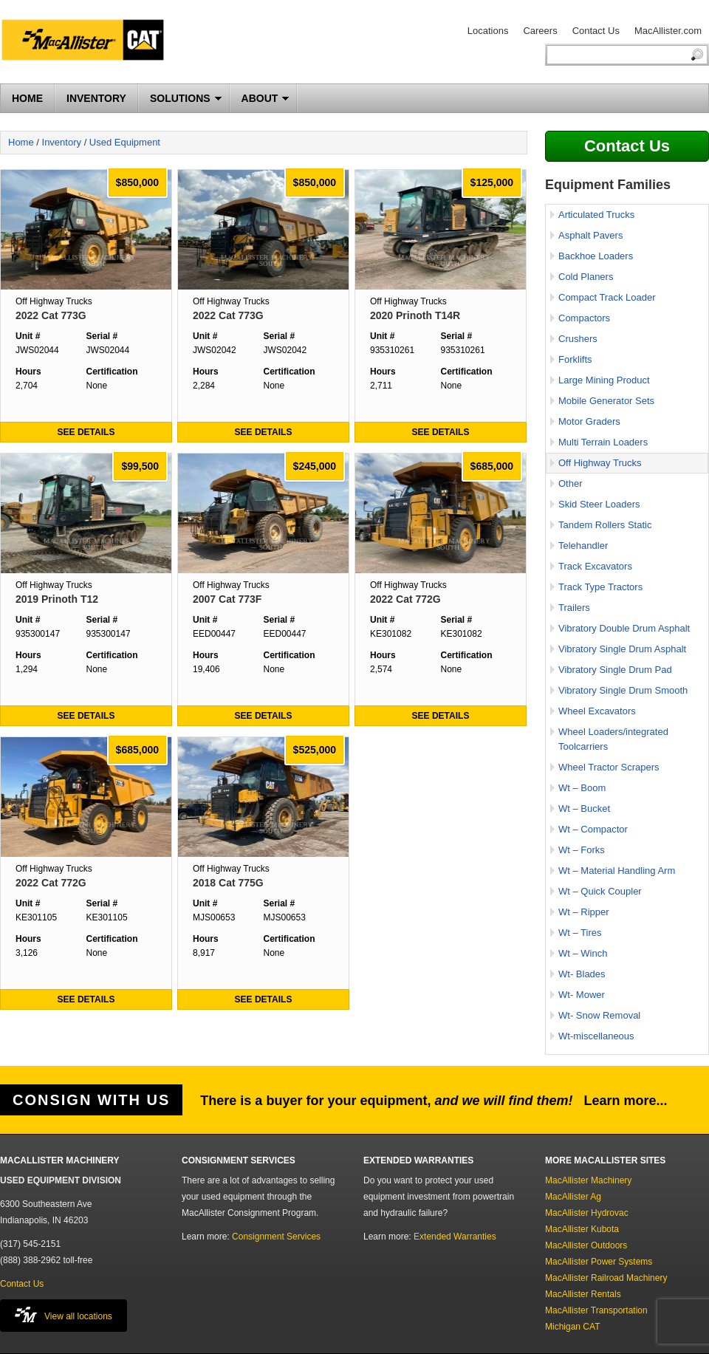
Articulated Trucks (596, 214)
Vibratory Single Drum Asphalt (622, 648)
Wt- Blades (582, 973)
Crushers (577, 338)
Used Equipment (124, 142)
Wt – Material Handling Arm (616, 870)
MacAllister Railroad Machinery (606, 1278)
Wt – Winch (582, 953)
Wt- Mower (581, 994)
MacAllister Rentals (583, 1294)
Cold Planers (585, 276)
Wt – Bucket (584, 808)
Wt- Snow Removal (599, 1015)
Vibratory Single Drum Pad (615, 669)
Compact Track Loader (607, 297)
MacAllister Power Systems (598, 1261)
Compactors (584, 318)
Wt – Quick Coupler (600, 891)
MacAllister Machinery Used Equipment (88, 42)
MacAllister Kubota (582, 1229)
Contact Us (596, 30)
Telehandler (583, 545)
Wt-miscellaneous (596, 1036)
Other (570, 483)
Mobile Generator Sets (606, 400)
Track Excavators (595, 566)
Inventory (61, 142)
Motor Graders (589, 421)
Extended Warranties (455, 1236)
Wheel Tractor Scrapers (609, 767)
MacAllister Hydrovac (586, 1213)
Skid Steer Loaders (599, 504)
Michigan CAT (572, 1326)
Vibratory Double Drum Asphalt (624, 628)
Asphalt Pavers (590, 235)
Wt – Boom (582, 787)
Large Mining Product (604, 380)
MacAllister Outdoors (586, 1245)
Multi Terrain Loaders (603, 442)
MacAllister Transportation (596, 1310)
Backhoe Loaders (595, 255)
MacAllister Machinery (588, 1180)
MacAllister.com (668, 30)
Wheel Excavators (597, 711)
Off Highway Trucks (599, 462)
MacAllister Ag (573, 1196)
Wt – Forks (581, 849)
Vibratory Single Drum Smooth (623, 690)
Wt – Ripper (583, 911)
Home (21, 142)
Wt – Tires (580, 932)
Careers (540, 30)
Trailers (574, 607)
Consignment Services (276, 1236)
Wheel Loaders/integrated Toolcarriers (613, 739)
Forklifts (575, 359)
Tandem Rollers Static (604, 524)
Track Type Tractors (600, 586)
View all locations (63, 1314)
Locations (488, 30)
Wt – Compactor (593, 829)
